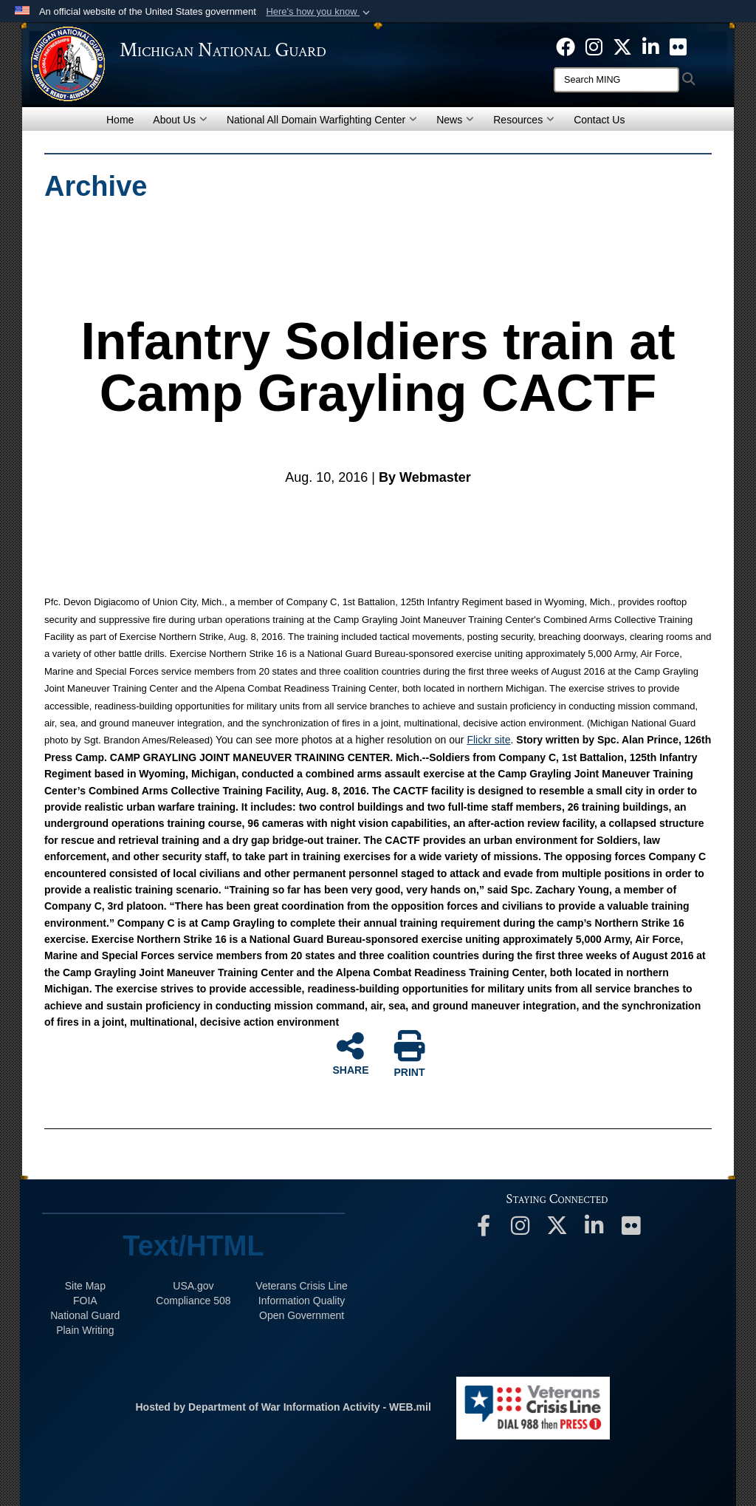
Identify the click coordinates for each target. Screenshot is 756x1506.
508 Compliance (193, 1300)
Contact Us (599, 120)
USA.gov (193, 1286)
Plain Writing (85, 1330)
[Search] (616, 79)
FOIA (85, 1300)
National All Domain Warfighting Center (322, 120)
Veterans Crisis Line (301, 1286)
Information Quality (302, 1300)
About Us (180, 120)
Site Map (85, 1286)
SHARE (350, 1053)
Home (120, 120)
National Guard (85, 1315)
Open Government (301, 1315)
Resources (523, 120)
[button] (319, 11)
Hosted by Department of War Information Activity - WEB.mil (282, 1407)
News (455, 120)
